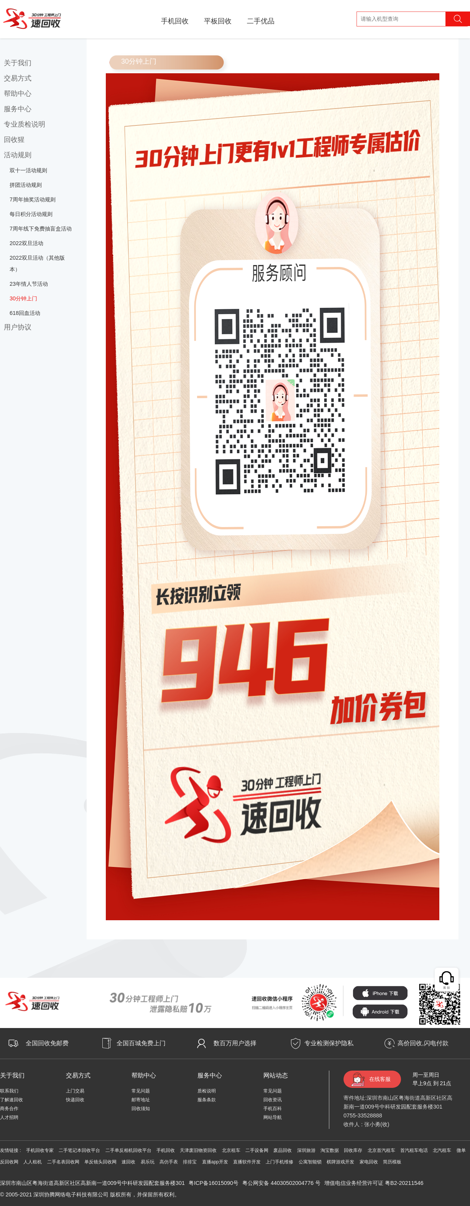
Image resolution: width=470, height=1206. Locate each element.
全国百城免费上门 (141, 1043)
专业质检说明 (24, 124)
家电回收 (369, 1162)
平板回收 (218, 21)
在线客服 (380, 1079)
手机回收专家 (40, 1150)
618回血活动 (25, 313)
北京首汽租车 (381, 1150)
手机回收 (175, 21)
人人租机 (32, 1162)
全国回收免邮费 (47, 1043)
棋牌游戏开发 (340, 1162)
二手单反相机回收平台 (128, 1150)
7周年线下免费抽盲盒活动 (41, 229)
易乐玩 (147, 1162)
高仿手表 (168, 1162)
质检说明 (206, 1091)
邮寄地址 (140, 1099)
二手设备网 (256, 1150)
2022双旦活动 (26, 243)
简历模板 (392, 1162)
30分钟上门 (23, 298)
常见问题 (140, 1091)
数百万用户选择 (235, 1043)
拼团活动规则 (26, 185)
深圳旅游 (306, 1150)
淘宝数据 (329, 1150)
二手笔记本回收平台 (79, 1150)
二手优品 (260, 21)
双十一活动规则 (28, 170)
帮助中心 (17, 93)
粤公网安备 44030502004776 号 (281, 1183)
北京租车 (231, 1150)
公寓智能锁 (310, 1162)
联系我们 (9, 1091)
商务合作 (9, 1108)
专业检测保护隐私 (328, 1043)
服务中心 (17, 109)
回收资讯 (272, 1099)
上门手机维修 (279, 1162)
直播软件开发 (247, 1162)
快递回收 (75, 1099)
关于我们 (17, 63)
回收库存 (353, 1150)
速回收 (128, 1162)
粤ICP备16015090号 (213, 1183)
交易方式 (17, 78)
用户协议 (17, 327)
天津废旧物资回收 (198, 1150)
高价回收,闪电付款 (423, 1043)
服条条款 (206, 1099)
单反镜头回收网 (100, 1162)
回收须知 (140, 1108)
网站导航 (272, 1117)
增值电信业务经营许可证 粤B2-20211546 (373, 1183)
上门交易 (75, 1091)
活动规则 (17, 155)
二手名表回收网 (63, 1162)
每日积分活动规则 (31, 214)
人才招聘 (9, 1117)
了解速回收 (11, 1099)
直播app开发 (215, 1162)
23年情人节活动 (29, 284)
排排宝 (190, 1162)
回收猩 (14, 139)
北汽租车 (442, 1150)
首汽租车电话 (414, 1150)
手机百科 (272, 1108)
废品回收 (282, 1150)
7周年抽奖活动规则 (33, 199)
